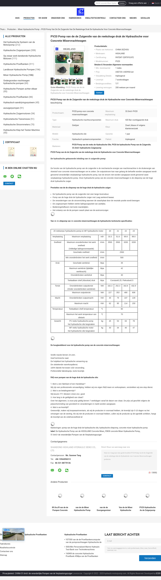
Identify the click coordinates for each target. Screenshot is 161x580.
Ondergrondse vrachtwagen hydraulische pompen (16, 82)
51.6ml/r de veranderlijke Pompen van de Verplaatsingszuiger (76, 435)
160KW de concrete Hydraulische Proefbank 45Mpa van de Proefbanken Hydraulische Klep (82, 555)
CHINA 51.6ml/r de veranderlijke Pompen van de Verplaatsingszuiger (43, 573)
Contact (99, 93)
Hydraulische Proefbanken (15, 64)
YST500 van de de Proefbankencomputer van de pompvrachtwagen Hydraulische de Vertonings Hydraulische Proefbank (84, 541)
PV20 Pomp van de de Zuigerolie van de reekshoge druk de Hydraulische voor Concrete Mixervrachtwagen (70, 90)
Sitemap (3, 555)
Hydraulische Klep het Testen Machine (21, 130)
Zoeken (122, 3)
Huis (17, 18)
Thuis (2, 29)
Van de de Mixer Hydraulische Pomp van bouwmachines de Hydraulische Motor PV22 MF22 (125, 508)
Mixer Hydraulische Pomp (28, 29)
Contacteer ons (118, 18)
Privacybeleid (8, 573)
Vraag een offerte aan (138, 3)
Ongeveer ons (58, 18)
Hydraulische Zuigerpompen (16, 50)
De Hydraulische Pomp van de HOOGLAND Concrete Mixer (80, 431)
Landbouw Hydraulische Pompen (19, 69)
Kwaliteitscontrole (95, 18)
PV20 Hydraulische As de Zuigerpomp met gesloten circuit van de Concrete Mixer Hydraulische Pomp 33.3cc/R (148, 508)
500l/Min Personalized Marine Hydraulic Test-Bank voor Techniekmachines (83, 548)
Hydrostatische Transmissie (16, 119)
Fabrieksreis (75, 18)
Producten (28, 18)
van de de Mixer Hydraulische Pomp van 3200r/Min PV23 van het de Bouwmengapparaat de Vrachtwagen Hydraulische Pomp (82, 508)
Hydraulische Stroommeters (16, 124)
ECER (158, 573)
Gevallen (145, 18)
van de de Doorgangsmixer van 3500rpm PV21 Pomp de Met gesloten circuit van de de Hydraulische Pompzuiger (104, 508)
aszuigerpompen (11, 108)
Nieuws (133, 18)
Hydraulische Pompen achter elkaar (20, 89)
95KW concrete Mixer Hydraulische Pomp (122, 431)
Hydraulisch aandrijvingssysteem (19, 102)
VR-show (43, 18)
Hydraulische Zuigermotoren (16, 113)
